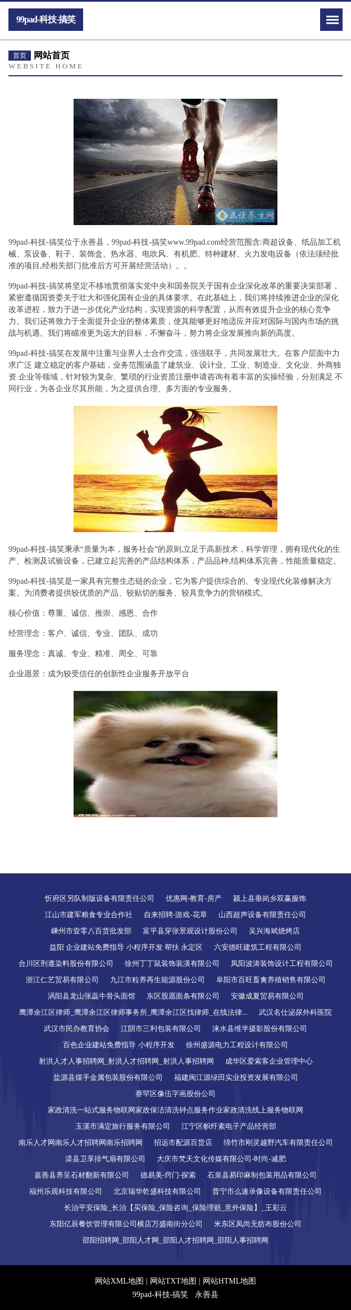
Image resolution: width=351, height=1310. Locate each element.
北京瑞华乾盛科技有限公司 (157, 1191)
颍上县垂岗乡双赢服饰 (269, 898)
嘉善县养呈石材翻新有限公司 (81, 1175)
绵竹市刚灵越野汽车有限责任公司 (278, 1142)
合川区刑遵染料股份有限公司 (66, 963)
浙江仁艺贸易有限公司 (62, 979)
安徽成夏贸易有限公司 (267, 996)
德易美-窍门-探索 (168, 1175)
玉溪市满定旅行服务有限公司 (122, 1126)
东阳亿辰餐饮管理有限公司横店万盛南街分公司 (126, 1223)
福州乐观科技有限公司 (65, 1191)
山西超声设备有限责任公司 (262, 914)
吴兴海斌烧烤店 (274, 931)
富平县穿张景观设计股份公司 (190, 931)
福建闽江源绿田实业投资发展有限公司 (236, 1077)
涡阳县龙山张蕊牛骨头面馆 (91, 996)
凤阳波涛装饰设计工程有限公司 (282, 963)
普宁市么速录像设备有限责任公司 (267, 1191)
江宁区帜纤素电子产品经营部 (228, 1126)
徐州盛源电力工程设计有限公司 (237, 1044)
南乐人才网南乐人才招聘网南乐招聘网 (81, 1142)
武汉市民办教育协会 (77, 1028)
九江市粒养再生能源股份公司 (157, 979)
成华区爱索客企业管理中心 (269, 1061)
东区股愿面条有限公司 (183, 996)
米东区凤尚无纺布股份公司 (258, 1223)
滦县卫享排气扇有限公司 (105, 1158)
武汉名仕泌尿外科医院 (295, 1012)
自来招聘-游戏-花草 (175, 914)
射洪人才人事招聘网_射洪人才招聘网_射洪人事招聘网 (126, 1061)
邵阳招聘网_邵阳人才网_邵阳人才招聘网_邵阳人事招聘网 (176, 1240)
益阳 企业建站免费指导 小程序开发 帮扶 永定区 (126, 947)
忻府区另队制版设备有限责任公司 (99, 898)
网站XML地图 (119, 1281)
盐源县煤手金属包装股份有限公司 (108, 1077)
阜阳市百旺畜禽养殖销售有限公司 (271, 979)
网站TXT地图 (173, 1281)
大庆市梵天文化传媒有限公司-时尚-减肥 (221, 1158)
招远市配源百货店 (183, 1142)
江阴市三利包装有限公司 (161, 1028)
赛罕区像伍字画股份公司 (175, 1093)
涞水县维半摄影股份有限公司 (259, 1028)
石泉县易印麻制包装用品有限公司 (262, 1175)
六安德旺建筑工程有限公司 (258, 947)
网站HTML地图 (230, 1281)
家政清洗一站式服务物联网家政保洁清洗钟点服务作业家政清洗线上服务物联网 (175, 1110)
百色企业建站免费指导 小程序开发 (118, 1044)
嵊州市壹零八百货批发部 (91, 931)
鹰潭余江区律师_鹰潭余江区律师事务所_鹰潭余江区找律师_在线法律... (133, 1012)
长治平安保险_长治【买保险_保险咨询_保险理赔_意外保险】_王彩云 (175, 1207)
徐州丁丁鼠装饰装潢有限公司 (172, 963)
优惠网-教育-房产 (194, 898)
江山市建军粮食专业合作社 (89, 914)
